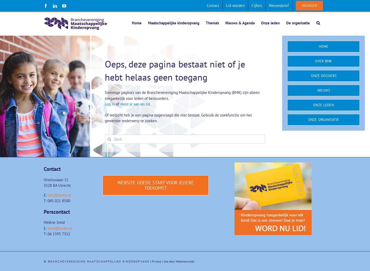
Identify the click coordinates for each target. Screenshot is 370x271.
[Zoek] (185, 139)
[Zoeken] (109, 139)
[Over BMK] (323, 61)
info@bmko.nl (59, 195)
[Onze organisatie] (323, 120)
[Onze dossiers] (323, 76)
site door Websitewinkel (179, 262)
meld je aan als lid (135, 104)
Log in (110, 104)
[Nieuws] (323, 90)
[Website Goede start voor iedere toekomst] (156, 186)
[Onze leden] (323, 105)
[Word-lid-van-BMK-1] (273, 164)
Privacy (156, 262)
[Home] (323, 47)
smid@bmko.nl (60, 228)
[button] (318, 23)
